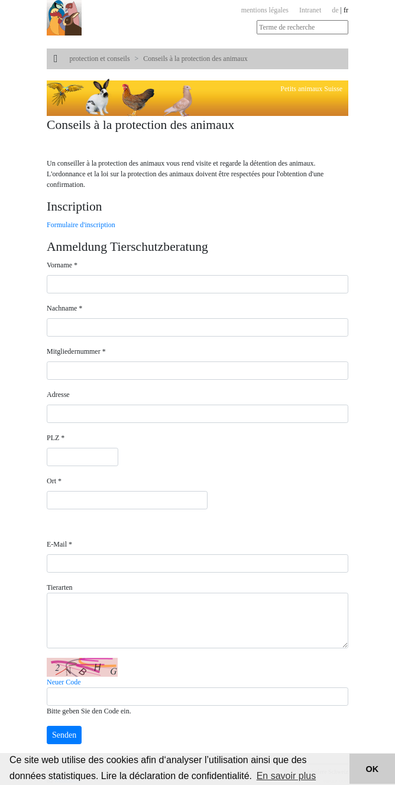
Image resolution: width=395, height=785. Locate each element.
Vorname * (62, 265)
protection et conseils (100, 58)
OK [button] (372, 769)
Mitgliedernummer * (76, 351)
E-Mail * (59, 544)
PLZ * (55, 438)
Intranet (310, 10)
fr (346, 10)
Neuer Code (64, 682)
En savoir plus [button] (286, 776)
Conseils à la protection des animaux (195, 58)
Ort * (54, 481)
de (335, 10)
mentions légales (265, 10)
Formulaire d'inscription (81, 225)
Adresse (58, 394)
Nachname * (64, 308)
